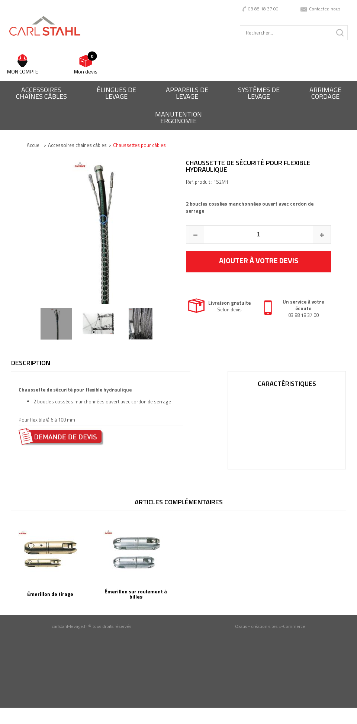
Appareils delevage (187, 93)
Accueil (34, 145)
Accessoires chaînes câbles (77, 145)
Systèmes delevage (259, 93)
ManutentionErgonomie (178, 117)
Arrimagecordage (325, 93)
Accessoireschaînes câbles (41, 93)
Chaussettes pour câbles (139, 145)
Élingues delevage (116, 93)
